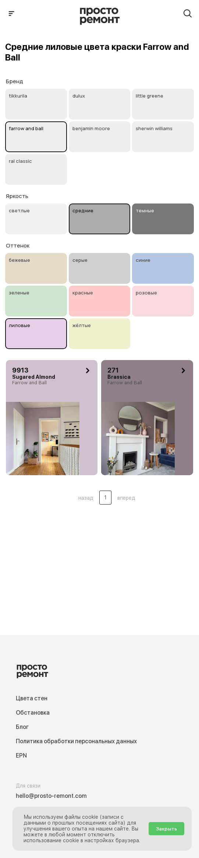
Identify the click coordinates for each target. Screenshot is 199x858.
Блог (22, 726)
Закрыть (166, 829)
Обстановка (33, 712)
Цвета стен (31, 698)
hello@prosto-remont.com (51, 795)
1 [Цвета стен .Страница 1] (105, 497)
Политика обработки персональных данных (76, 741)
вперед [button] (126, 498)
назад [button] (85, 498)
